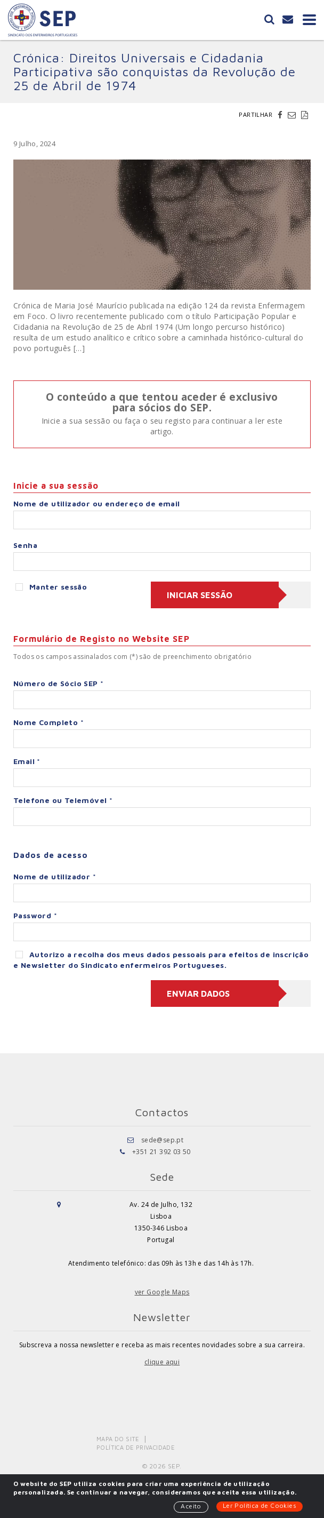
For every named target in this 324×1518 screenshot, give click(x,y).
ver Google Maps (162, 1292)
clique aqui (162, 1361)
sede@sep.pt (162, 1140)
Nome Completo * (48, 722)
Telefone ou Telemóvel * (62, 800)
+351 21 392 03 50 (161, 1151)
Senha (25, 545)
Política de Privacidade (135, 1447)
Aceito (191, 1506)
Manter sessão (51, 586)
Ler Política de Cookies (259, 1505)
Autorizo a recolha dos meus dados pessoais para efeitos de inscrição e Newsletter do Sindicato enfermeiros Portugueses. (161, 959)
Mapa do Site (118, 1438)
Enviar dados (198, 993)
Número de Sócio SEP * (58, 683)
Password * (35, 915)
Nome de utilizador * (54, 876)
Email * (26, 761)
